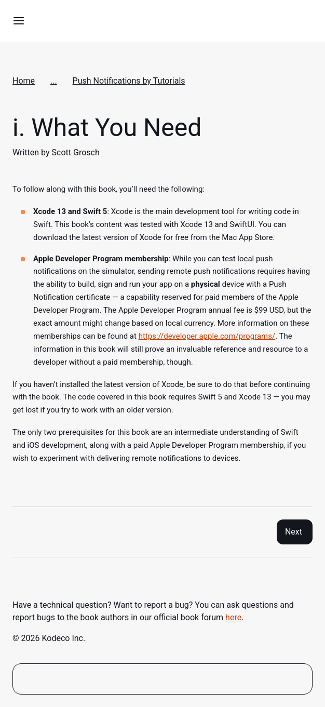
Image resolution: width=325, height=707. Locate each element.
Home (23, 81)
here (233, 617)
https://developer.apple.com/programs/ (207, 336)
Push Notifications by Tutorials (129, 81)
